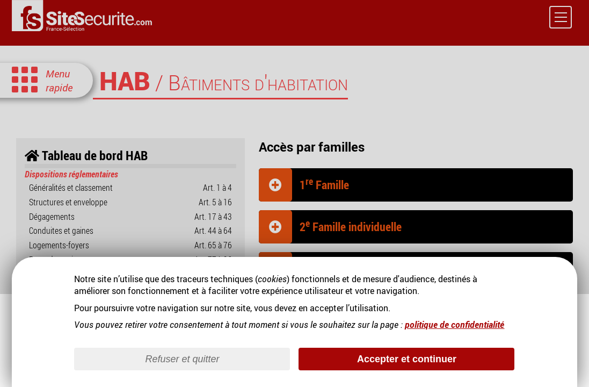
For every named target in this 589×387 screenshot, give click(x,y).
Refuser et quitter (182, 358)
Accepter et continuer (406, 358)
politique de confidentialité (454, 324)
